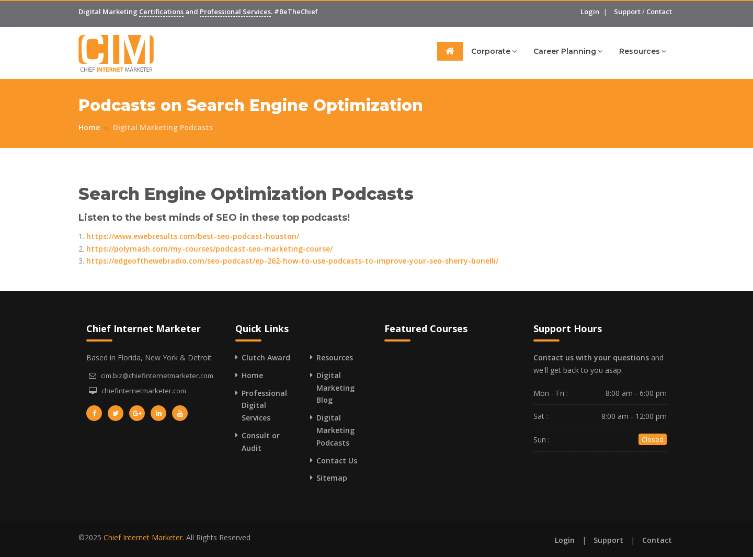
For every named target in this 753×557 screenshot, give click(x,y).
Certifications (161, 11)
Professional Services (235, 11)
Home (89, 127)
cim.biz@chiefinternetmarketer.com (157, 375)
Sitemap (331, 478)
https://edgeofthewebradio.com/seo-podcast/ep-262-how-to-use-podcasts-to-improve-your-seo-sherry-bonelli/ (292, 261)
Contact (659, 11)
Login (589, 11)
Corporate (494, 51)
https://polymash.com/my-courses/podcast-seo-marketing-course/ (209, 249)
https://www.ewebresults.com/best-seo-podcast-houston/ (192, 236)
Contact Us (336, 460)
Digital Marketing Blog (335, 387)
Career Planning (567, 51)
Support (627, 11)
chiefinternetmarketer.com (143, 390)
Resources (642, 51)
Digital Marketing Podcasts (163, 127)
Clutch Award (266, 357)
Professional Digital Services (264, 405)
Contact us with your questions (591, 357)
